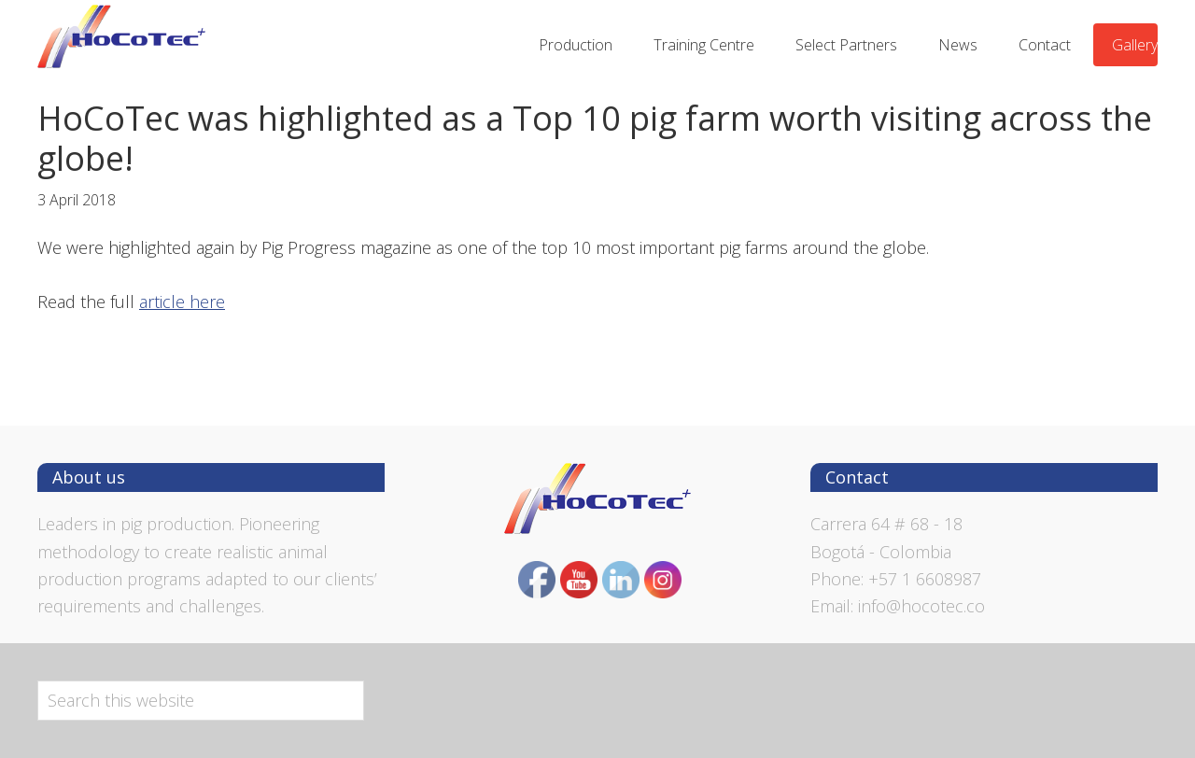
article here (182, 301)
